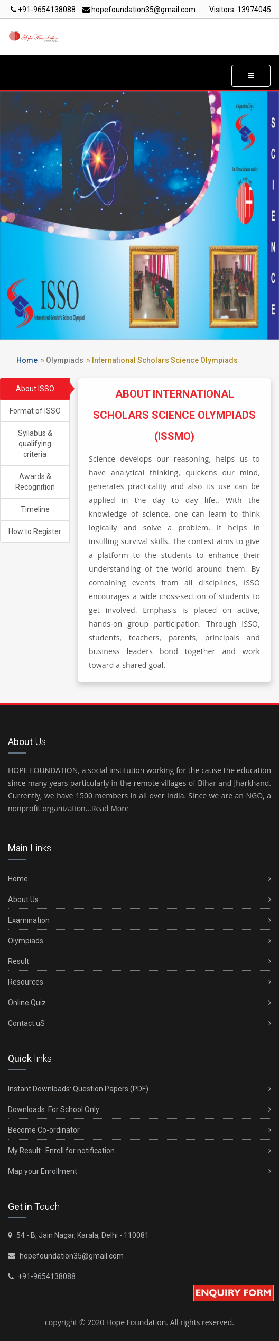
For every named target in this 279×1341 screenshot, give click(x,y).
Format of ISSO (35, 411)
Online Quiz (139, 1003)
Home (27, 360)
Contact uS (139, 1023)
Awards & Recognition (35, 481)
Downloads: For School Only (139, 1109)
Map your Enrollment (139, 1171)
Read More (110, 808)
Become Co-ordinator (139, 1130)
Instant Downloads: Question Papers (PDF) (139, 1089)
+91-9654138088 (43, 9)
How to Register (34, 531)
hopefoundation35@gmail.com (139, 9)
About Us (139, 899)
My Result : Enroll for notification (139, 1151)
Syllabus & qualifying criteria (35, 443)
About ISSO (35, 388)
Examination (139, 920)
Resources (139, 982)
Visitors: (240, 9)
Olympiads (64, 360)
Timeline (35, 509)
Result (139, 961)
